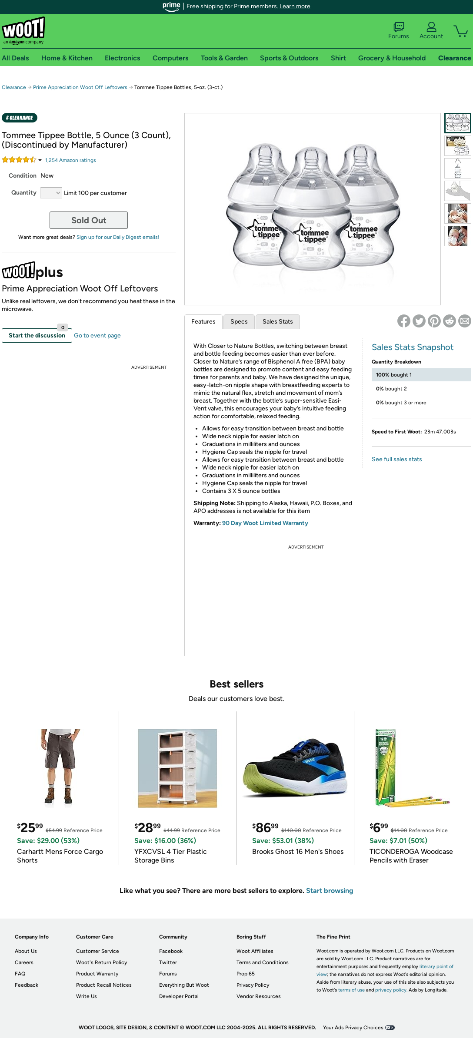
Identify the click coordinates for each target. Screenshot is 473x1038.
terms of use (351, 990)
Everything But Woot (184, 985)
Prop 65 (245, 974)
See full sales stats (397, 459)
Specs (239, 321)
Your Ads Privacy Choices (353, 1028)
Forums (398, 31)
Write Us (86, 996)
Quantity (24, 192)
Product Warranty (97, 974)
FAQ (20, 974)
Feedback (26, 985)
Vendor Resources (258, 996)
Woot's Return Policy (101, 962)
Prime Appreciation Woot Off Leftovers (80, 87)
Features (203, 321)
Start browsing (329, 890)
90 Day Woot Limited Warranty (265, 523)
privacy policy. (391, 990)
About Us (26, 951)
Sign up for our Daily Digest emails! (118, 237)
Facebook (171, 951)
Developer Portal (179, 996)
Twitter (168, 962)
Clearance (14, 87)
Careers (24, 962)
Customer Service (97, 951)
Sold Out (89, 220)
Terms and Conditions (262, 962)
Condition (23, 175)
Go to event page (97, 335)
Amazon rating (70, 160)
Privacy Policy (252, 985)
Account (431, 31)
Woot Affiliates (254, 951)
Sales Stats (278, 321)
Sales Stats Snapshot (413, 347)
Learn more (295, 6)
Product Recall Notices (104, 985)
